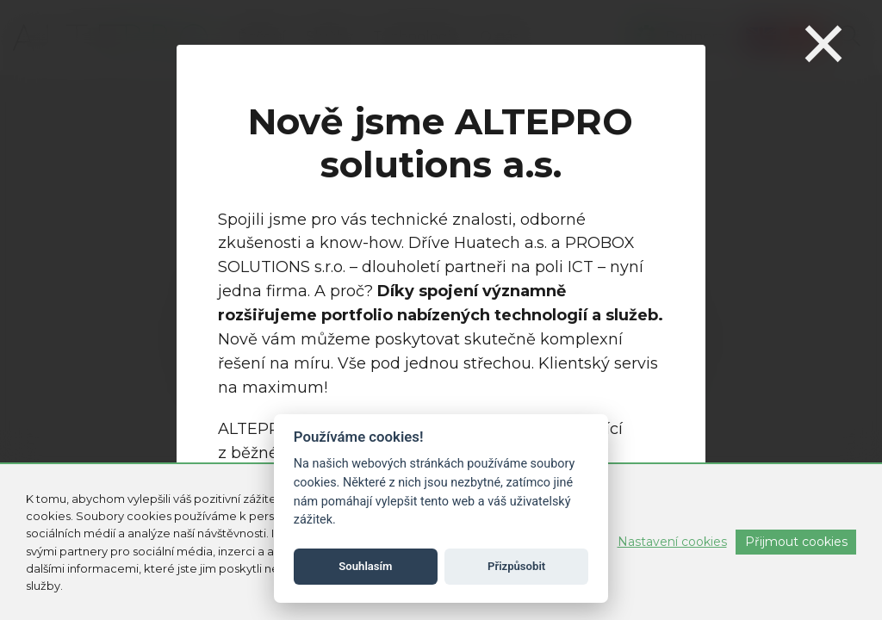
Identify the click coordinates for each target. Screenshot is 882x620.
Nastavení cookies (672, 541)
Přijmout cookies (796, 541)
